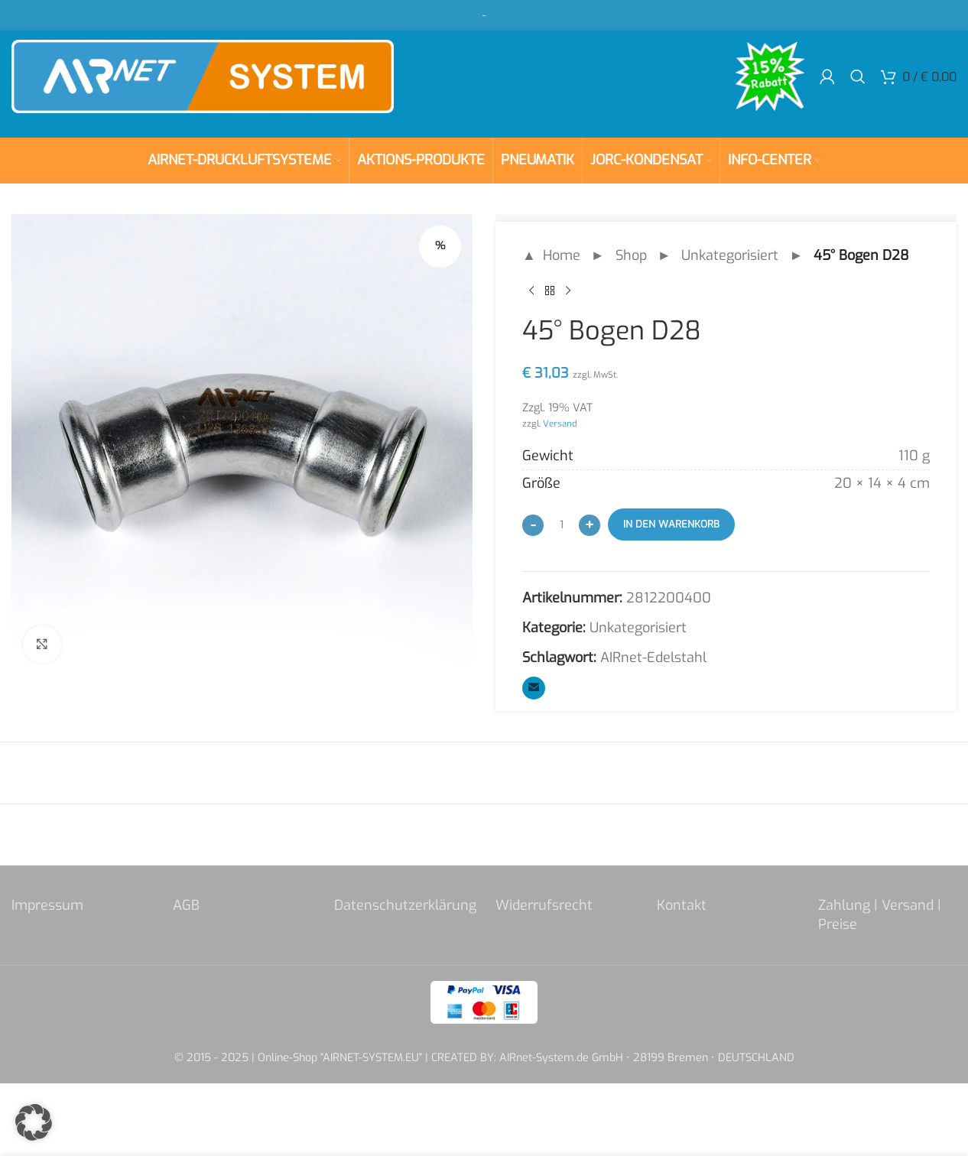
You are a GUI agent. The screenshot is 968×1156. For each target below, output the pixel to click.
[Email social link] (533, 688)
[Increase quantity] (589, 525)
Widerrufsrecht (544, 905)
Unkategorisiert (729, 255)
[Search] (858, 76)
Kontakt (682, 905)
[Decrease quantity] (533, 525)
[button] (33, 1122)
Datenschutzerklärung (405, 905)
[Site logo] (202, 76)
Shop (631, 255)
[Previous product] (531, 291)
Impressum (47, 905)
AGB (186, 905)
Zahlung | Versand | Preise (879, 915)
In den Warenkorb (671, 524)
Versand (560, 423)
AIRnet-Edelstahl (653, 657)
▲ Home (551, 255)
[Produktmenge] (561, 524)
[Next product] (568, 291)
